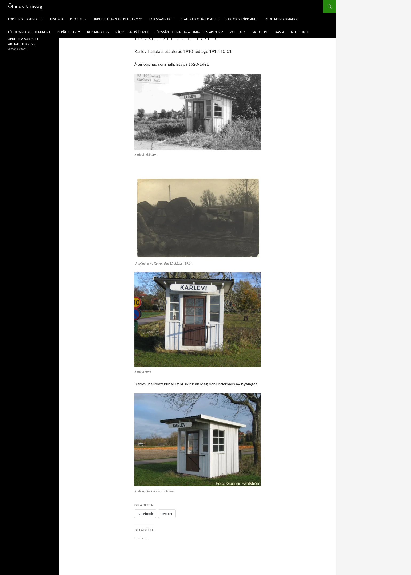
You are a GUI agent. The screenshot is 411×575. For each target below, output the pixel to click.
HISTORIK (56, 19)
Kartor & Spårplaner (242, 19)
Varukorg (260, 32)
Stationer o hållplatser (200, 19)
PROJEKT (76, 19)
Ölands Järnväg (25, 6)
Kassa (279, 32)
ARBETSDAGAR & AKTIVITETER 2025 (117, 19)
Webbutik (237, 32)
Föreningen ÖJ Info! (23, 19)
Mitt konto (300, 32)
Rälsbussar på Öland (131, 32)
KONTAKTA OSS (98, 32)
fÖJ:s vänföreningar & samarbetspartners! (189, 32)
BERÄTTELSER (67, 32)
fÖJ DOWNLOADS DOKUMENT (29, 32)
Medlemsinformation (282, 19)
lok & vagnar (159, 19)
